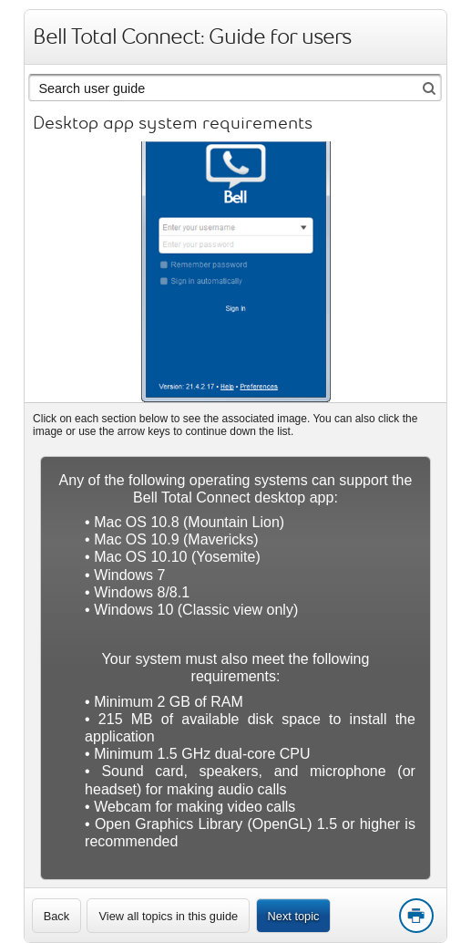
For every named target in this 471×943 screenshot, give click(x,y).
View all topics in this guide (168, 916)
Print (415, 916)
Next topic (294, 916)
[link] (56, 915)
